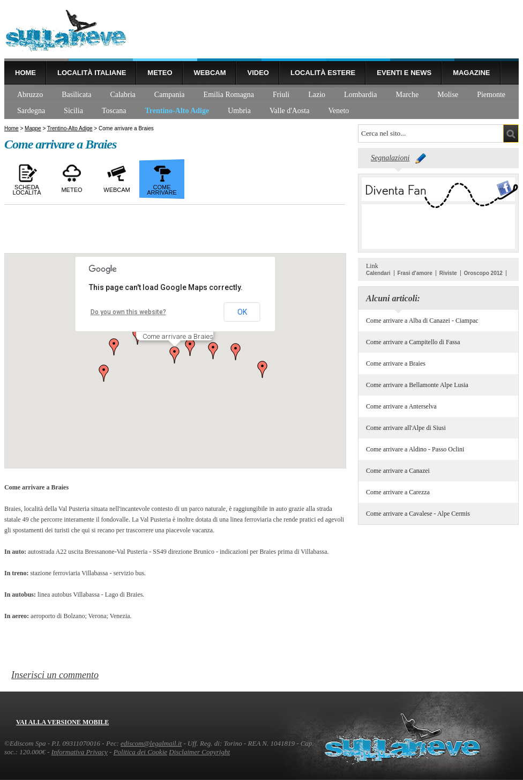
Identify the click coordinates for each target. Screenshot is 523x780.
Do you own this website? (128, 312)
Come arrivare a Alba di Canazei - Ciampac (422, 320)
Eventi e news (404, 73)
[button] (174, 354)
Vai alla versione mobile (62, 722)
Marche (407, 95)
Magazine (471, 73)
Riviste (448, 273)
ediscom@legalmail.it (151, 743)
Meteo (159, 73)
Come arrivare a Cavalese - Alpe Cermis (418, 513)
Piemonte (491, 95)
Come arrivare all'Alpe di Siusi (406, 428)
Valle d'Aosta (289, 111)
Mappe (33, 128)
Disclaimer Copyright (199, 752)
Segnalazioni (390, 158)
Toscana (114, 111)
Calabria (122, 95)
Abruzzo (30, 95)
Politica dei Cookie (140, 752)
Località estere (322, 73)
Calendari (378, 273)
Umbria (239, 111)
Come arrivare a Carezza (398, 492)
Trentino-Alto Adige (177, 111)
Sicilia (73, 111)
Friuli (281, 95)
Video (257, 73)
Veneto (338, 111)
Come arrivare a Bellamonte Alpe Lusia (417, 385)
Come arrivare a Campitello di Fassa (413, 342)
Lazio (316, 95)
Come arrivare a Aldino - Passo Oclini (415, 449)
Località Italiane (91, 73)
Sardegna (31, 111)
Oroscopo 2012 (483, 273)
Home (25, 73)
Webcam (210, 73)
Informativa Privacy (79, 752)
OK (242, 312)
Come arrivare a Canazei (398, 470)
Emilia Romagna (229, 95)
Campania (169, 95)
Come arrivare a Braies (395, 363)
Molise (447, 95)
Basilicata (76, 95)
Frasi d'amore (415, 273)
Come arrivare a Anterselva (401, 406)
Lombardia (360, 95)
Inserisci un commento (55, 675)
